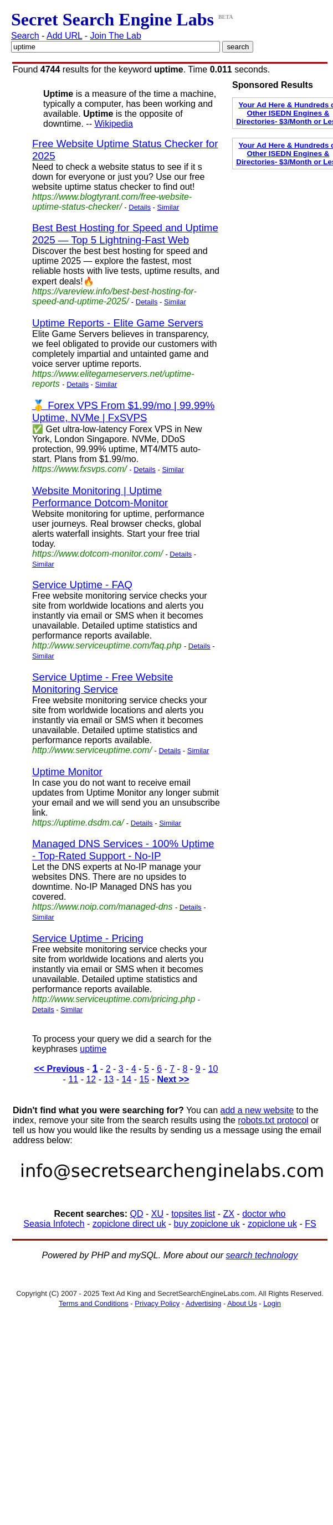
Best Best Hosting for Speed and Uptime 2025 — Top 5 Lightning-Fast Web (125, 234)
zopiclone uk (272, 1223)
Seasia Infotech (53, 1223)
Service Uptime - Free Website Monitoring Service (102, 683)
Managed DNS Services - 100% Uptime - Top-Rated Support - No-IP (123, 850)
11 (73, 1079)
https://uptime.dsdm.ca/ (78, 822)
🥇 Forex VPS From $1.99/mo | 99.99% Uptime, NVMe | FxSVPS (123, 411)
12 (91, 1079)
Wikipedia (113, 123)
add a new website (257, 1110)
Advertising (203, 1303)
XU (157, 1213)
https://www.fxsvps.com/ (79, 469)
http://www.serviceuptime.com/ (92, 750)
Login (272, 1303)
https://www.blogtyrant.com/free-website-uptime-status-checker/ (112, 201)
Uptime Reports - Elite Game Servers (117, 323)
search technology (262, 1255)
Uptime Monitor (67, 771)
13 (109, 1079)
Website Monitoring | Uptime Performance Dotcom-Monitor (100, 497)
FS (310, 1223)
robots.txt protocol (273, 1120)
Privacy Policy (157, 1303)
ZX (228, 1213)
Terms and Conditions (94, 1303)
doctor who (263, 1213)
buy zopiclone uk (207, 1223)
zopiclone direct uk (129, 1223)
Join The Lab (115, 35)
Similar (168, 207)
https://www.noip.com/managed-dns (102, 906)
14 (126, 1079)
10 (213, 1068)
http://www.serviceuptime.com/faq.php (106, 645)
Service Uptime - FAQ (82, 584)
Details (140, 207)
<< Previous (59, 1068)
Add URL (64, 35)
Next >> (173, 1079)
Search (25, 35)
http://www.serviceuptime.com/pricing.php (113, 999)
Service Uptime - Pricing (88, 938)
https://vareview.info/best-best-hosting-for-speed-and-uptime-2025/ (114, 296)
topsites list (193, 1213)
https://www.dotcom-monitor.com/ (97, 553)
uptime (93, 1049)
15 (144, 1079)
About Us (242, 1303)
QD (137, 1213)
